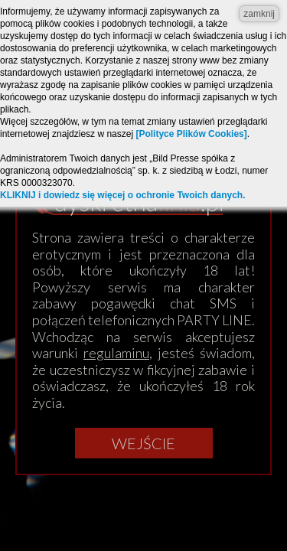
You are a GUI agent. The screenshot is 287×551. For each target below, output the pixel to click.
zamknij (259, 13)
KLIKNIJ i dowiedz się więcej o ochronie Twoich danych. (123, 195)
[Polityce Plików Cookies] (190, 134)
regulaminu (116, 352)
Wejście (143, 443)
